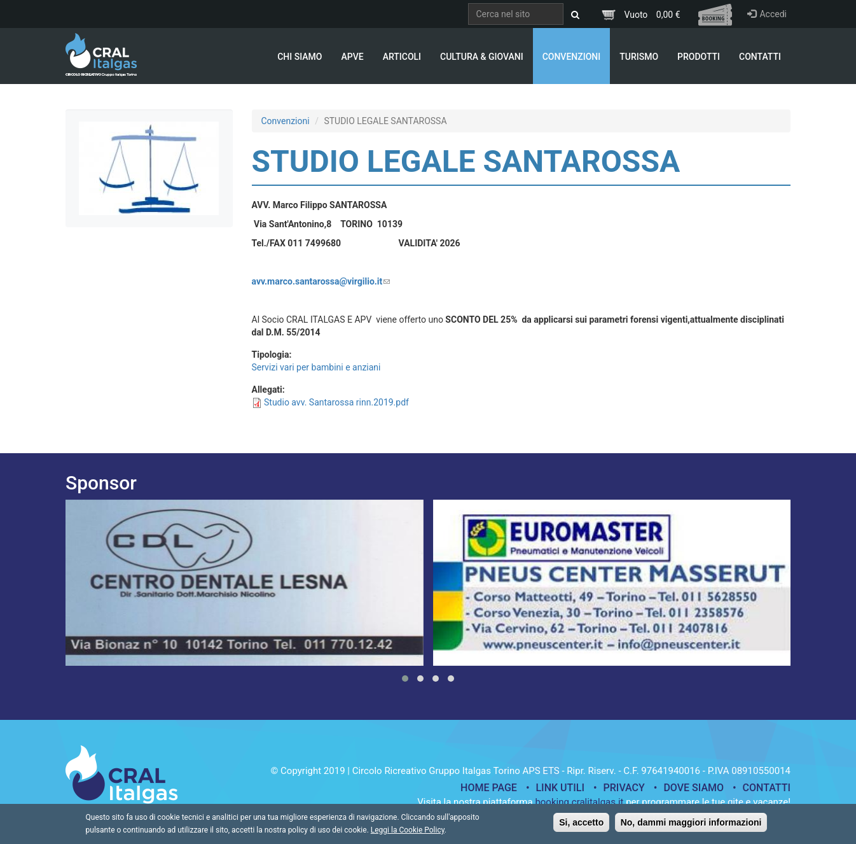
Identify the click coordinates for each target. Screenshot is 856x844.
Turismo (638, 57)
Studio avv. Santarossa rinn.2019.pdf (336, 402)
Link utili (559, 788)
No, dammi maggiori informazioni (691, 825)
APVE (352, 57)
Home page (488, 788)
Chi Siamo (299, 57)
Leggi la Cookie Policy (408, 833)
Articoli (402, 57)
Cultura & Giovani (481, 57)
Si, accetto (581, 825)
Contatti (760, 57)
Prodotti (698, 57)
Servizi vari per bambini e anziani (316, 367)
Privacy (624, 788)
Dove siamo (693, 788)
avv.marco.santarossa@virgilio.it (321, 281)
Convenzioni (571, 57)
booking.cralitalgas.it (579, 802)
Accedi (767, 14)
